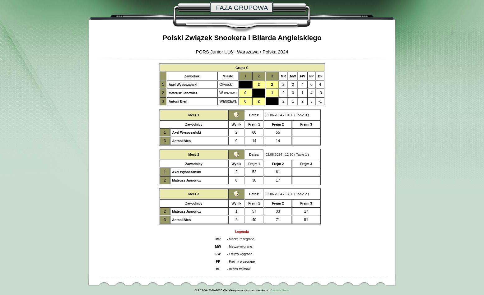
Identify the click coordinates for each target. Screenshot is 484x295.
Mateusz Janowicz (183, 93)
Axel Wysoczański (183, 84)
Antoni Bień (178, 101)
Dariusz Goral (280, 290)
